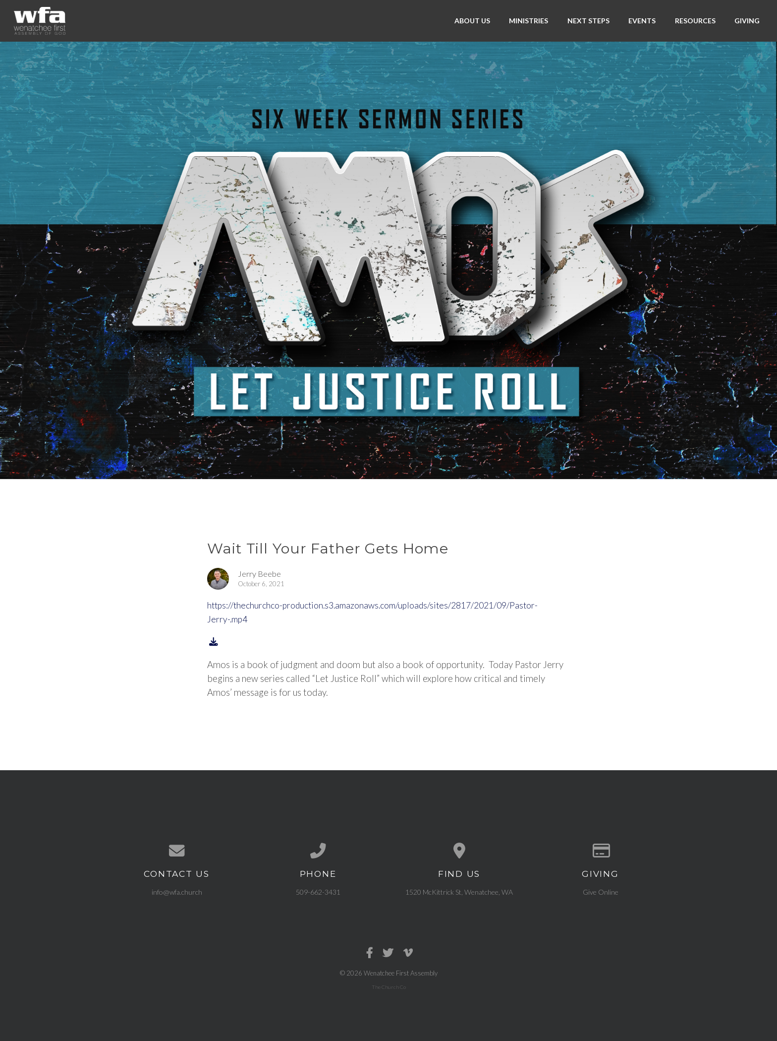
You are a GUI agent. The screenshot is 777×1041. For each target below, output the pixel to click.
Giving (747, 20)
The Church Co (389, 987)
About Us (472, 20)
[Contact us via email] (176, 851)
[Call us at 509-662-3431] (318, 851)
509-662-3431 (318, 892)
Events (642, 20)
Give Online (600, 892)
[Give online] (600, 851)
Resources (695, 20)
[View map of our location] (459, 851)
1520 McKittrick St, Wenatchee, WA (459, 892)
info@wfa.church (177, 892)
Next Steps (588, 20)
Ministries (528, 20)
